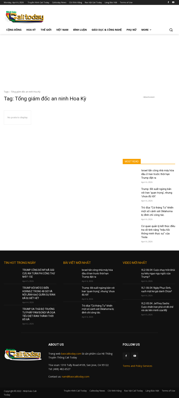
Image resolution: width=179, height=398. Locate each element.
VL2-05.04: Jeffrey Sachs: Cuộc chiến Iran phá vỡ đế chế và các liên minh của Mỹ (157, 307)
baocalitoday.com (71, 353)
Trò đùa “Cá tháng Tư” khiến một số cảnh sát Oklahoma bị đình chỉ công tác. (157, 211)
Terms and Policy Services (137, 366)
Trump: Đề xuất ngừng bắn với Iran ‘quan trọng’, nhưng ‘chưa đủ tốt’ (156, 192)
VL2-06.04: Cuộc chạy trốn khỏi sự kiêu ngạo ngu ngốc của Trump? (158, 273)
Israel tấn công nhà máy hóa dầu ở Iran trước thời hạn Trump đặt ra (157, 174)
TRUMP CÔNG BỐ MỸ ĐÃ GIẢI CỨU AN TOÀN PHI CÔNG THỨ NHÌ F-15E (38, 273)
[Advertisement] (89, 60)
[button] (171, 30)
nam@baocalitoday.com (75, 376)
